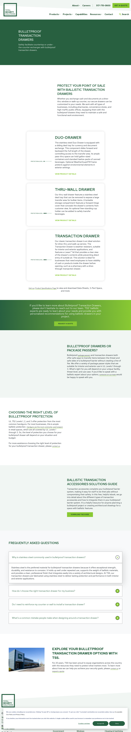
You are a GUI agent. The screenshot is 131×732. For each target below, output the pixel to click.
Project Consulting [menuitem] (85, 702)
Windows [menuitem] (80, 682)
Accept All (100, 723)
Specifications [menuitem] (111, 669)
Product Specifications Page (50, 275)
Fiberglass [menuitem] (81, 676)
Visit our (32, 275)
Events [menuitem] (108, 676)
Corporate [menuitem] (57, 673)
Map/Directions (8, 678)
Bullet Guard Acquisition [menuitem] (115, 705)
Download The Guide (83, 466)
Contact (109, 14)
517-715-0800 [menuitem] (103, 5)
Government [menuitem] (58, 682)
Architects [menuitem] (57, 669)
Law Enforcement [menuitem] (60, 689)
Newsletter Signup (11, 694)
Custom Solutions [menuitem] (84, 669)
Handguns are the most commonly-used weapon (36, 388)
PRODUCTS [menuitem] (83, 664)
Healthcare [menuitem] (58, 686)
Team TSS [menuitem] (109, 699)
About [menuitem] (75, 5)
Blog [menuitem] (107, 686)
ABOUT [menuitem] (109, 694)
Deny (117, 723)
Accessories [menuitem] (82, 689)
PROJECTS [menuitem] (59, 664)
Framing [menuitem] (80, 679)
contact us (57, 406)
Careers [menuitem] (86, 5)
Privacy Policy (20, 714)
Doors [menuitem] (79, 686)
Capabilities (81, 14)
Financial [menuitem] (56, 679)
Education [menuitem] (57, 676)
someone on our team (109, 353)
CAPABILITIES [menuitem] (84, 697)
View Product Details (68, 160)
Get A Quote (121, 5)
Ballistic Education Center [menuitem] (116, 673)
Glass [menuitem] (79, 673)
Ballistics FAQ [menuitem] (110, 679)
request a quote (62, 622)
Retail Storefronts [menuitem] (61, 692)
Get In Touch (7, 684)
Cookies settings (84, 723)
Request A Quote (65, 311)
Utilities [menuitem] (56, 696)
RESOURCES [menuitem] (112, 664)
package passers (85, 333)
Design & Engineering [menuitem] (86, 705)
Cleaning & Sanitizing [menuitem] (114, 682)
